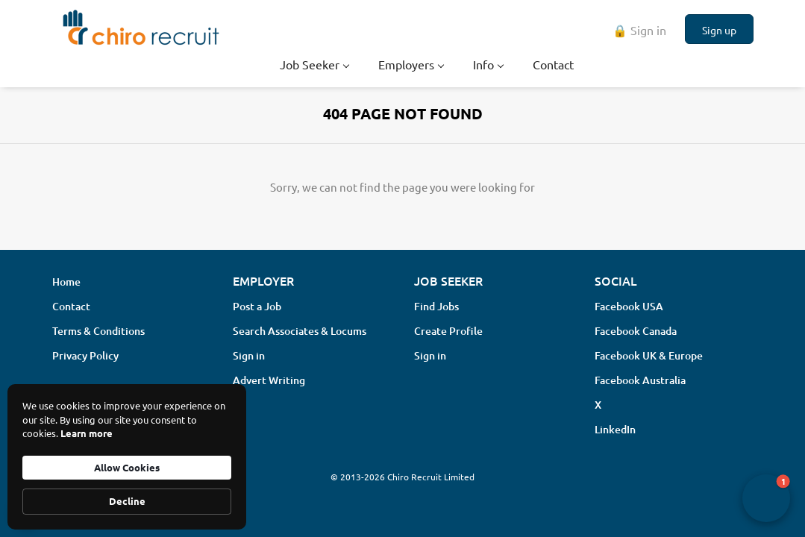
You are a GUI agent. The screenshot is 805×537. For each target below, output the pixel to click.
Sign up (719, 30)
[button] (766, 498)
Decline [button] (127, 500)
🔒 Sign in (639, 29)
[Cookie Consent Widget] (126, 457)
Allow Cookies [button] (127, 467)
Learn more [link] (86, 433)
